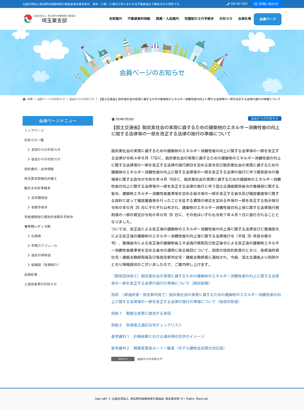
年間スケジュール (42, 245)
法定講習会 (38, 197)
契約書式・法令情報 (39, 169)
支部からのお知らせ (44, 149)
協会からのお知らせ (264, 118)
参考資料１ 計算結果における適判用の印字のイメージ (157, 336)
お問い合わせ (266, 4)
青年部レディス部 (37, 226)
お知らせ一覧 (34, 140)
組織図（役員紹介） (44, 264)
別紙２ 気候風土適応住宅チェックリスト (146, 325)
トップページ (34, 130)
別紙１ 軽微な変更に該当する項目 (141, 313)
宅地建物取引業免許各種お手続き (48, 217)
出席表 (34, 236)
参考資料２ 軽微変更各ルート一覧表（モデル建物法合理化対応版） (169, 348)
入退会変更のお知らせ (40, 284)
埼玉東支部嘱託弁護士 (40, 178)
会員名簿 (30, 274)
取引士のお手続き (37, 188)
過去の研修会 (39, 255)
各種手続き (38, 207)
